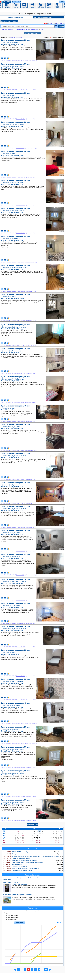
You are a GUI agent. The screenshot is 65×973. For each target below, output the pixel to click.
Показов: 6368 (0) (20, 767)
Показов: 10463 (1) (21, 60)
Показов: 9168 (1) (20, 89)
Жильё (7, 2)
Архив (59, 922)
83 (46, 969)
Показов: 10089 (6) (21, 450)
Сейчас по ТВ (32, 849)
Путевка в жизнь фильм (15, 866)
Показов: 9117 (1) (20, 177)
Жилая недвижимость (16, 17)
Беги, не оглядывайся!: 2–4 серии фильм (21, 868)
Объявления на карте (32, 33)
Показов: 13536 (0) (21, 743)
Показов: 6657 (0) (20, 503)
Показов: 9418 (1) (20, 320)
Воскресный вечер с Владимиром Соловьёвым (23, 862)
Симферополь (6, 21)
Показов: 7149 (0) (20, 479)
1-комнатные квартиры (43, 17)
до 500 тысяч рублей (12, 917)
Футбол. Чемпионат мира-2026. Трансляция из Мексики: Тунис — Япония (31, 856)
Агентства (51, 23)
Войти (61, 2)
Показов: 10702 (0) (21, 574)
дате (11, 37)
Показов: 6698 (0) (20, 820)
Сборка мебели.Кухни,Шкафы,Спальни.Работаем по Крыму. (22, 878)
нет (7, 913)
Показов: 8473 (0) (20, 421)
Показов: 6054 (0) (20, 796)
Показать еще (32, 824)
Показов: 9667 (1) (20, 233)
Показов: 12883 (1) (21, 262)
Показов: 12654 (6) (21, 723)
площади (19, 37)
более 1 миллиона (11, 919)
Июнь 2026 (32, 829)
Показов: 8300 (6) (20, 623)
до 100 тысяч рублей (12, 915)
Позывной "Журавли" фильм (16, 858)
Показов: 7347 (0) (20, 646)
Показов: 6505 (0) (20, 527)
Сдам (15, 21)
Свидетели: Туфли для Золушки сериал (19, 860)
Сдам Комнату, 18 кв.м (10, 882)
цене (15, 37)
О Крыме (16, 2)
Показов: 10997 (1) (21, 148)
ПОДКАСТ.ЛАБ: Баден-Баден (16, 852)
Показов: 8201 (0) (20, 676)
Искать (61, 26)
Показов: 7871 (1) (20, 205)
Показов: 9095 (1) (20, 119)
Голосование (32, 908)
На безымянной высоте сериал (17, 870)
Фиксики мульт (12, 864)
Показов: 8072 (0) (20, 600)
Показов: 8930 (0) (20, 373)
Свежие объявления (32, 875)
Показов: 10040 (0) (21, 402)
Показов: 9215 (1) (20, 291)
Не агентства (60, 23)
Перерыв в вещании (14, 854)
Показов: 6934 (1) (20, 345)
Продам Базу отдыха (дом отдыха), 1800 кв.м (17, 894)
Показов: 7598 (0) (20, 699)
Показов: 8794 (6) (20, 551)
